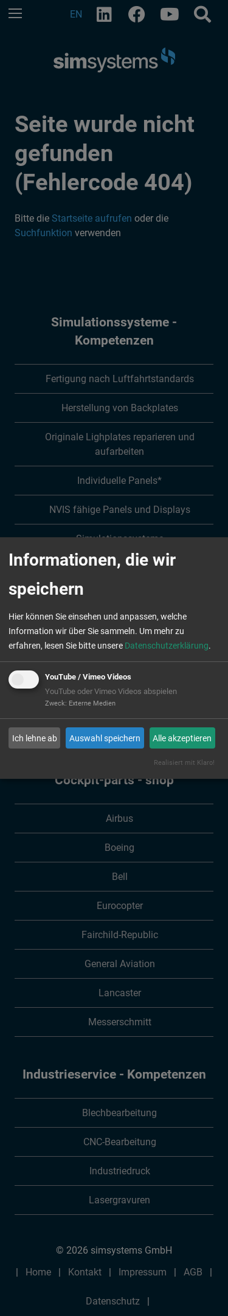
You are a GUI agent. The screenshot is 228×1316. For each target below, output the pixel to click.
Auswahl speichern (104, 738)
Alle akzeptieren (182, 738)
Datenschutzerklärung (167, 645)
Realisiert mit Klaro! (184, 763)
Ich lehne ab (34, 738)
